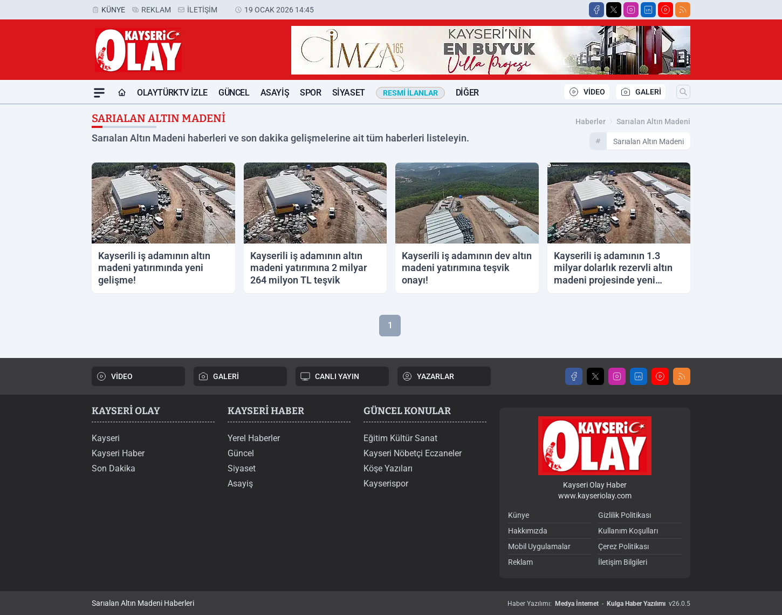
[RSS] (682, 9)
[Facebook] (596, 9)
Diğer (467, 92)
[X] (613, 9)
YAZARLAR (428, 376)
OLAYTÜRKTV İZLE (172, 92)
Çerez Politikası (623, 546)
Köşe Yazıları (388, 468)
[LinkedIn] (648, 9)
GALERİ (640, 91)
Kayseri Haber (118, 453)
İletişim (202, 9)
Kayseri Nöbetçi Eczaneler (412, 453)
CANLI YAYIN (329, 376)
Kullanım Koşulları (628, 530)
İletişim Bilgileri (622, 562)
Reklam (156, 9)
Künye (113, 9)
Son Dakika (113, 468)
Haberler (590, 121)
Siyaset (348, 92)
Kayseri (106, 438)
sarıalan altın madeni (653, 121)
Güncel (234, 92)
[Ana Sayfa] (122, 93)
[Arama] (683, 92)
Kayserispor (385, 483)
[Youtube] (665, 9)
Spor (310, 92)
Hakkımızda (527, 530)
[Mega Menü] (99, 93)
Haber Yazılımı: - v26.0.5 (598, 603)
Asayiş (275, 92)
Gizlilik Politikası (624, 515)
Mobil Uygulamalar (539, 546)
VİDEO (586, 91)
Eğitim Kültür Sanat (400, 438)
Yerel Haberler (254, 438)
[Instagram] (631, 9)
